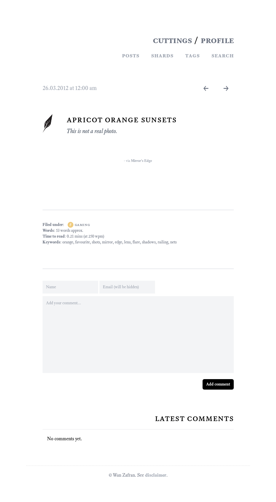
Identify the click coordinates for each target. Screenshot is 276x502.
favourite (82, 242)
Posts (130, 55)
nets (173, 242)
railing (163, 242)
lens (127, 242)
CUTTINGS (172, 40)
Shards (162, 55)
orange (67, 242)
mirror (107, 242)
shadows (149, 242)
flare (136, 242)
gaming (82, 224)
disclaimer (155, 475)
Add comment (218, 384)
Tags (192, 55)
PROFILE (217, 40)
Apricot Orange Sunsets (121, 119)
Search (222, 55)
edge (118, 242)
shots (96, 242)
